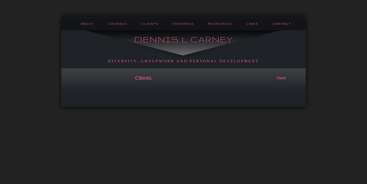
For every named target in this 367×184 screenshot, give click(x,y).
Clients (150, 23)
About (87, 23)
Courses (117, 23)
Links (253, 23)
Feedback (183, 23)
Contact (282, 23)
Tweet (281, 78)
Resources (220, 23)
